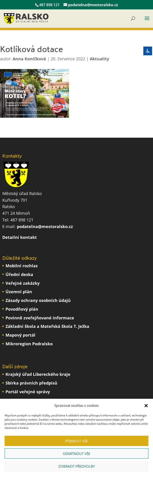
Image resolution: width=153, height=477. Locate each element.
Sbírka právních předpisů (31, 383)
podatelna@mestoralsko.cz (45, 226)
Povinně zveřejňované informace (40, 318)
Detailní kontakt (19, 237)
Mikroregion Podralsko (29, 343)
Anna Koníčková (29, 58)
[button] (146, 405)
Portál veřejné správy (28, 391)
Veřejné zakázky (23, 283)
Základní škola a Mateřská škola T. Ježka (47, 326)
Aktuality (99, 58)
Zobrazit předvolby (76, 466)
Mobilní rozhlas (22, 265)
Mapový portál (20, 335)
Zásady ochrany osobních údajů (38, 300)
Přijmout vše (76, 441)
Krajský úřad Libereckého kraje (38, 374)
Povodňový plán (22, 309)
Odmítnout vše (76, 453)
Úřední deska (19, 274)
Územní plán (19, 291)
